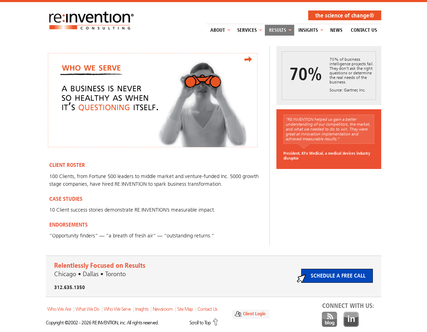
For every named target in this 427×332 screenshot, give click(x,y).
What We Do (87, 309)
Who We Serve (117, 309)
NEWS (336, 30)
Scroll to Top (200, 323)
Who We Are (59, 309)
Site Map (185, 309)
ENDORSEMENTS (68, 224)
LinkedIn (351, 319)
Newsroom (163, 309)
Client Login (254, 313)
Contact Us (364, 30)
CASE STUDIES (65, 198)
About (217, 30)
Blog (329, 319)
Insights (308, 30)
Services (247, 30)
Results (277, 30)
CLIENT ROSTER (67, 165)
